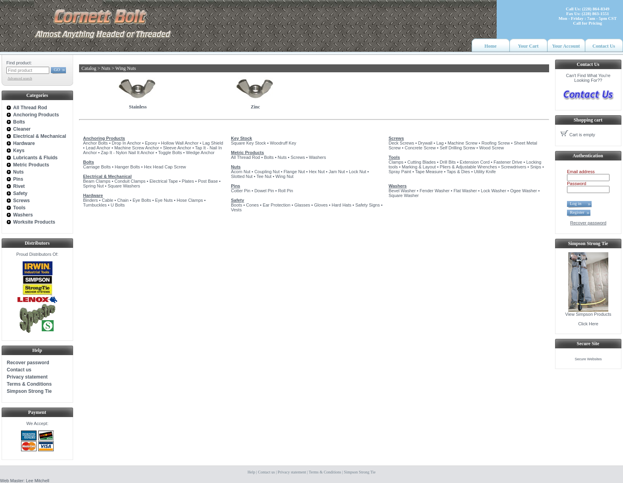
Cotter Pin (240, 190)
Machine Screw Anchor (136, 147)
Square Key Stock (248, 143)
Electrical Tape (163, 181)
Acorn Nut (240, 171)
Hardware (93, 195)
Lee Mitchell (37, 480)
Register (577, 212)
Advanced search (20, 78)
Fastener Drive (507, 162)
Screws (297, 157)
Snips (535, 166)
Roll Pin (285, 190)
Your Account (566, 46)
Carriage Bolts (97, 166)
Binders (90, 200)
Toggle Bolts (170, 152)
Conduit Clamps (129, 181)
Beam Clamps (96, 181)
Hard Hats (342, 205)
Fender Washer (434, 190)
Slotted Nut (241, 176)
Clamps (396, 162)
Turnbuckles (95, 205)
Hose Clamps (190, 200)
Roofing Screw (496, 143)
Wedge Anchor (200, 152)
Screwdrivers (513, 166)
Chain (123, 200)
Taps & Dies (458, 171)
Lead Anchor (98, 147)
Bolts (88, 162)
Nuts (282, 157)
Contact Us (603, 46)
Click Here (588, 323)
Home (490, 46)
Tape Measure (429, 171)
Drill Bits (448, 162)
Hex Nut (317, 171)
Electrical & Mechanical (107, 176)
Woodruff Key (283, 143)
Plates (188, 181)
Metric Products (247, 152)
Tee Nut (263, 176)
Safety (237, 200)
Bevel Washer (402, 190)
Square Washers (124, 186)
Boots (236, 205)
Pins (235, 186)
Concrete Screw (420, 147)
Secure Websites (588, 359)
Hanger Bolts (127, 166)
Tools (394, 157)
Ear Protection (276, 205)
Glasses (302, 205)
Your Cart (528, 46)
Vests (236, 209)
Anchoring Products (104, 138)
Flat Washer (465, 190)
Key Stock (241, 138)
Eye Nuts (164, 200)
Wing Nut (284, 176)
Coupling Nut (267, 171)
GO (57, 69)
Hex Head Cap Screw (165, 166)
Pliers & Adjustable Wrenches (468, 166)
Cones (252, 205)
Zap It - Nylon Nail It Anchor (128, 152)
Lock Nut (357, 171)
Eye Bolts (142, 200)
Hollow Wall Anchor (179, 143)
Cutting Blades (421, 162)
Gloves (321, 205)
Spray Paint (400, 171)
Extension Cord (474, 162)
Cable (107, 200)
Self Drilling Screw (457, 147)
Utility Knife (485, 171)
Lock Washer (493, 190)
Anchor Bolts (95, 143)
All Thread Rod (245, 157)
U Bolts (117, 205)
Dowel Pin (264, 190)
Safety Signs (367, 205)
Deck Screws (401, 143)
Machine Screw (463, 143)
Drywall (425, 143)
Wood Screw (491, 147)
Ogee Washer (523, 190)
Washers (317, 157)
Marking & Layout (419, 166)
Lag (439, 143)
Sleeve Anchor (177, 147)
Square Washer (404, 195)
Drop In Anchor (126, 143)
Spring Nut (93, 186)
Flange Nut (294, 171)
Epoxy (151, 143)
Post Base (208, 181)
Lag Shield (213, 143)
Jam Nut (337, 171)
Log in (578, 203)
